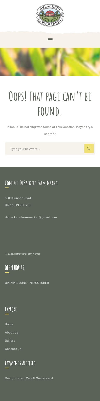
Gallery (10, 340)
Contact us (13, 349)
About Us (11, 332)
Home (9, 324)
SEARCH (89, 148)
